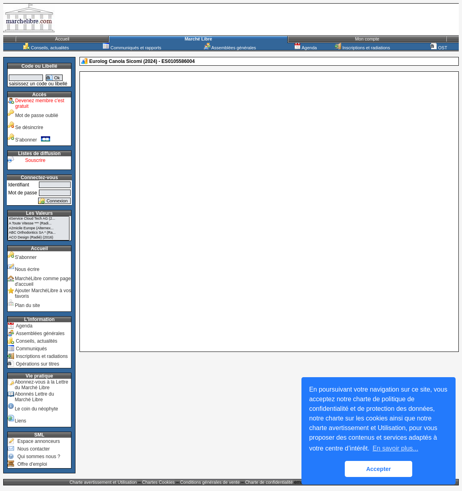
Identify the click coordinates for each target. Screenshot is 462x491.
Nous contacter (33, 449)
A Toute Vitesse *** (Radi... (38, 223)
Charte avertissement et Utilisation (103, 482)
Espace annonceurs (38, 441)
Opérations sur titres (37, 364)
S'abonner (33, 140)
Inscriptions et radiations (362, 47)
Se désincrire (29, 127)
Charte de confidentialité (269, 482)
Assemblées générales (230, 47)
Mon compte (367, 38)
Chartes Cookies (158, 482)
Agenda (305, 47)
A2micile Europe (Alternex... (38, 228)
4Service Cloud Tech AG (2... (38, 218)
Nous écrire (27, 269)
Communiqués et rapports (132, 47)
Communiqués (31, 349)
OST (438, 47)
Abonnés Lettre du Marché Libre (34, 396)
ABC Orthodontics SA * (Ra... (38, 232)
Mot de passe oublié (36, 115)
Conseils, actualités (46, 47)
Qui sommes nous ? (38, 456)
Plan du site (27, 305)
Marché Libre (198, 38)
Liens (20, 421)
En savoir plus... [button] (395, 448)
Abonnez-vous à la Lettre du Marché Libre (41, 384)
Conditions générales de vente (210, 482)
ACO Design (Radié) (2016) (38, 237)
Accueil (62, 38)
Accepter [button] (378, 469)
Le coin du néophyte (36, 409)
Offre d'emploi (32, 464)
